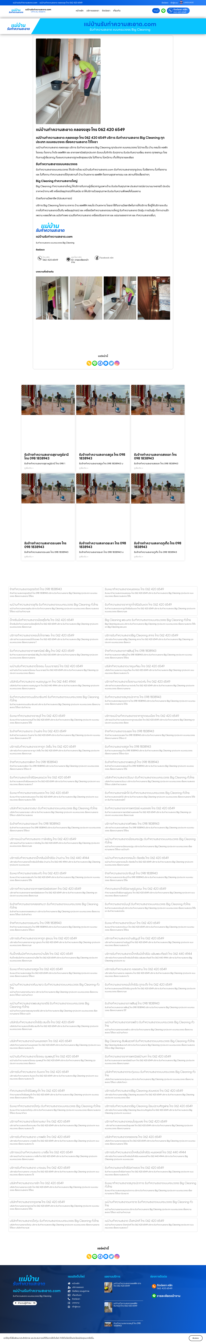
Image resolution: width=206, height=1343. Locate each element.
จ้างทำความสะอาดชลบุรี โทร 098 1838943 (127, 1324)
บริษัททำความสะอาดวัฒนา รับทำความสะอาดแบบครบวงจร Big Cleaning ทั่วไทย (149, 777)
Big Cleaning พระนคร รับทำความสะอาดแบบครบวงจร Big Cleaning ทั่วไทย (148, 620)
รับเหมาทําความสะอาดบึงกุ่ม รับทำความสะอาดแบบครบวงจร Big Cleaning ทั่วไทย (55, 1106)
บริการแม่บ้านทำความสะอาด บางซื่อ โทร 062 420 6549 (41, 1152)
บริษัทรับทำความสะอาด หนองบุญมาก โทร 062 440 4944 (43, 681)
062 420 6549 (179, 12)
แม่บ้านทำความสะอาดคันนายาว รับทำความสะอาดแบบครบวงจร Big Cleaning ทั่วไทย (55, 986)
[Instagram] (116, 363)
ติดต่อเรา (165, 2)
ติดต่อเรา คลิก (180, 9)
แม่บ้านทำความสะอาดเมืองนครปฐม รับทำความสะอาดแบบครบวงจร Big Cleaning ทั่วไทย (150, 841)
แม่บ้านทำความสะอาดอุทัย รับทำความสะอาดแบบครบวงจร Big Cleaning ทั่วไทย (54, 604)
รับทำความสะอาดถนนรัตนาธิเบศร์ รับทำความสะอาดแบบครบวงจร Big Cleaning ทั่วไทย (54, 699)
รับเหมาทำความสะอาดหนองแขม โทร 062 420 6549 (134, 589)
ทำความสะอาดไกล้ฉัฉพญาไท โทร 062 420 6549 (37, 1090)
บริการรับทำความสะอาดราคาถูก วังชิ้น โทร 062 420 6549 (43, 746)
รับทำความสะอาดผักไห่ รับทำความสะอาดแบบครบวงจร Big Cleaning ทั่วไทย (147, 793)
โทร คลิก (46, 257)
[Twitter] (111, 363)
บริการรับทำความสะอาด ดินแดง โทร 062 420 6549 (39, 1072)
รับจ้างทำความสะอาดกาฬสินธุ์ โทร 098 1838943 (132, 1003)
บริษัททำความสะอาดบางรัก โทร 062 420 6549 (37, 1183)
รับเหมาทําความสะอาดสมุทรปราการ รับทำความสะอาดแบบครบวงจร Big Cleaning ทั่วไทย (150, 1185)
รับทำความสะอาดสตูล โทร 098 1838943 (128, 746)
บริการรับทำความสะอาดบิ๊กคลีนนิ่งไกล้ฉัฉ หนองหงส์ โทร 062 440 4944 (145, 1152)
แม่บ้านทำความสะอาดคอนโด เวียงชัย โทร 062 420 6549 (137, 858)
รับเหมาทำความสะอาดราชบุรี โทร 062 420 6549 (37, 716)
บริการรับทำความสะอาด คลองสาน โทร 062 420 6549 (136, 969)
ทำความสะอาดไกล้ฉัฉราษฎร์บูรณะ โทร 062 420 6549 (135, 888)
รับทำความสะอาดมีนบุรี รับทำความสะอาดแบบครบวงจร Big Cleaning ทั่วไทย (147, 904)
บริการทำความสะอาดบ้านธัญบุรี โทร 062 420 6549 (134, 938)
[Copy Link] (89, 363)
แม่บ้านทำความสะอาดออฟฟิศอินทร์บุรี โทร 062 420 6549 (125, 1304)
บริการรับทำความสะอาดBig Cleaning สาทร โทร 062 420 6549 (141, 635)
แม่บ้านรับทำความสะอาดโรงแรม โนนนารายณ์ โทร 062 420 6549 (46, 666)
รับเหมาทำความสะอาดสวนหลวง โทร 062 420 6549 (39, 793)
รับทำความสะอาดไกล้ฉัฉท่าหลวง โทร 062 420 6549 (134, 1167)
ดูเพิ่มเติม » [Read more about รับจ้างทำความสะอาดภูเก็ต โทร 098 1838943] (138, 556)
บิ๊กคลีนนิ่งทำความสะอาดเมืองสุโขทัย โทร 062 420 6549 (42, 620)
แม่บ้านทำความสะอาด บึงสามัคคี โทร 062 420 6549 (134, 1220)
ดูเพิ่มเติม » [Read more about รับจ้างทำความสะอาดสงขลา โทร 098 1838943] (138, 468)
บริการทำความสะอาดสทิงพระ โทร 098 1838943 (132, 823)
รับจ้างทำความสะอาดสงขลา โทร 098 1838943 (155, 456)
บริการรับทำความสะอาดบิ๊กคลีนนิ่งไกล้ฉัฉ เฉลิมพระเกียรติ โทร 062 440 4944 (148, 953)
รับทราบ (194, 1338)
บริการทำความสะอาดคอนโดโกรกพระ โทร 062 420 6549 (42, 635)
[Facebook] (100, 363)
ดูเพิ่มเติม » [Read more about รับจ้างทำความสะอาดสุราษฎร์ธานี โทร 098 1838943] (28, 468)
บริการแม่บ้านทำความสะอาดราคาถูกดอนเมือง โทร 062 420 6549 (142, 716)
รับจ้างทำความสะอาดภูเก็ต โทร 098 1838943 (157, 545)
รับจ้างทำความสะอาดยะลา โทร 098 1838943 (102, 545)
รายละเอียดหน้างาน (168, 1296)
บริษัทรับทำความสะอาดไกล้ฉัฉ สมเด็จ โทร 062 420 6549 (42, 1022)
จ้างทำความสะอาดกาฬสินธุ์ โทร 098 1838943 (130, 650)
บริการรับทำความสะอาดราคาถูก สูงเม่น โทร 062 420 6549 (43, 938)
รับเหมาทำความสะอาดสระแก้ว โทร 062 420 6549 (38, 873)
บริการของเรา (92, 10)
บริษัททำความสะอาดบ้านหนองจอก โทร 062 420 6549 (41, 1041)
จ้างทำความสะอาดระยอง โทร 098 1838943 (129, 731)
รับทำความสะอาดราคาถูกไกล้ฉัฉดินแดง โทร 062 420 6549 (138, 604)
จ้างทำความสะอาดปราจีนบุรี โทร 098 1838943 (131, 873)
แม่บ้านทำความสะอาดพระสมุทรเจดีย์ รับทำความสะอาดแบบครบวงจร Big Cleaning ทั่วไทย (49, 1005)
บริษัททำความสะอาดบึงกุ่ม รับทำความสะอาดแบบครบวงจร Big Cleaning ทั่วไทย (54, 1220)
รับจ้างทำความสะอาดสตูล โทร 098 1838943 (102, 456)
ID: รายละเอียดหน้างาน (80, 261)
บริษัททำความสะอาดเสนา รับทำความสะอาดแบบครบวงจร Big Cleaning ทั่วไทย (53, 808)
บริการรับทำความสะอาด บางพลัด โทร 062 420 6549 (40, 1137)
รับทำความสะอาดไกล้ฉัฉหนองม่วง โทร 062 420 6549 (40, 777)
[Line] (94, 363)
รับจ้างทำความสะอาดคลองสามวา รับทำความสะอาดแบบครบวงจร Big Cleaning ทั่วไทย (54, 906)
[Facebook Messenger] (105, 363)
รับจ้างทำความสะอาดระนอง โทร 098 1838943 (45, 545)
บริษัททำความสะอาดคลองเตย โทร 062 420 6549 (133, 1137)
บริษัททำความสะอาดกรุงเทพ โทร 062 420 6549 (37, 1202)
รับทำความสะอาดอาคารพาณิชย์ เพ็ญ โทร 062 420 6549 (42, 650)
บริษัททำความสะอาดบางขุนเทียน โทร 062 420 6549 (135, 666)
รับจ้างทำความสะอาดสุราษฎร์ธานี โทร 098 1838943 (46, 456)
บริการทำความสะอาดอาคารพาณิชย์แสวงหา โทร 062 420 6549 (45, 888)
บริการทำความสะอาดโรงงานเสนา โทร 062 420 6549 (40, 1121)
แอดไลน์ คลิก (76, 257)
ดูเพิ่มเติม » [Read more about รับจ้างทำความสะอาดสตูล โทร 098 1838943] (83, 468)
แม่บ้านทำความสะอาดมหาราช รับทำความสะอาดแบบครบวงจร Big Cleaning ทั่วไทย (149, 1204)
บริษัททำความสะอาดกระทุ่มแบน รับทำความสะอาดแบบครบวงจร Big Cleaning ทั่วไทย (150, 1074)
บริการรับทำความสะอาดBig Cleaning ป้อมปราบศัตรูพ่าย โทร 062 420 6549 (149, 1106)
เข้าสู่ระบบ (174, 2)
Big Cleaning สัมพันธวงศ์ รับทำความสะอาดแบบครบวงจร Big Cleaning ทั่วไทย (150, 1041)
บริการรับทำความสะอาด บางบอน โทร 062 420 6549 (40, 1167)
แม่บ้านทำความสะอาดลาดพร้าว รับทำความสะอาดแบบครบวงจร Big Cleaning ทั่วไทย (149, 1024)
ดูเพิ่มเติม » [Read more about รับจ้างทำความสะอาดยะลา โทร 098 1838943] (83, 556)
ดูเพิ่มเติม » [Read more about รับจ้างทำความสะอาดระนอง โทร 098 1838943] (28, 556)
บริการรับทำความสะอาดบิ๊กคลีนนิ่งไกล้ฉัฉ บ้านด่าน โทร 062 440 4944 (49, 858)
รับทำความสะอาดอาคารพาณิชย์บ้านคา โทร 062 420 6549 (138, 1056)
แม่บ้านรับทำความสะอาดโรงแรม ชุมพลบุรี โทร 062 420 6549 (44, 1056)
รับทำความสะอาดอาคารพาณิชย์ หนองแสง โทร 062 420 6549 (140, 808)
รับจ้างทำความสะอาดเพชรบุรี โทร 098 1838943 (132, 762)
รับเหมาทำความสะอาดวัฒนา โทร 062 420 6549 (132, 923)
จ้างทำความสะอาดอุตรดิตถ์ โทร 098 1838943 (36, 589)
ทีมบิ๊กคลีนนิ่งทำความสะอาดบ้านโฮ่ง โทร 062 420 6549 (41, 953)
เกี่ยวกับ (117, 10)
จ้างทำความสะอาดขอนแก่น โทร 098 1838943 (36, 923)
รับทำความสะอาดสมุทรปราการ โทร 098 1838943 (133, 697)
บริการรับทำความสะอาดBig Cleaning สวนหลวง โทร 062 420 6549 (144, 1090)
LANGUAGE (189, 2)
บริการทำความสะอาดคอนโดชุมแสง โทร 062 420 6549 (136, 1121)
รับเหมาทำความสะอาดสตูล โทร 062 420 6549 (36, 969)
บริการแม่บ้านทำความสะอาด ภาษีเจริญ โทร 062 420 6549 (43, 839)
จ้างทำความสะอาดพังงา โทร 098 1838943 (34, 762)
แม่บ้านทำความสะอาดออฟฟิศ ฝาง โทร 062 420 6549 (127, 1284)
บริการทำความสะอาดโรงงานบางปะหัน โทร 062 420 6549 (137, 681)
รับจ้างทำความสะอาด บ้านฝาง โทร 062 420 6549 (38, 731)
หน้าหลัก (80, 10)
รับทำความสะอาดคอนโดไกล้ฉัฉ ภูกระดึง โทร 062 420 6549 (138, 984)
